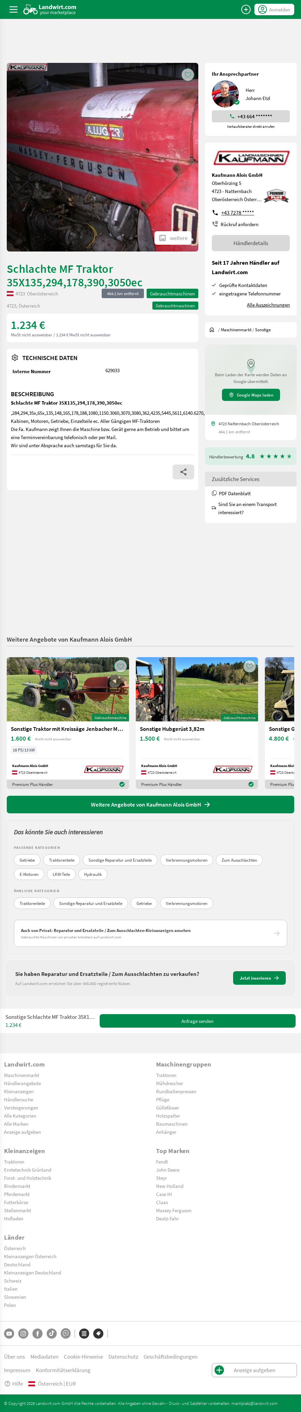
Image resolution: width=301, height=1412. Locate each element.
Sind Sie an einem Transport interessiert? (244, 508)
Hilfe (13, 1383)
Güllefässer (167, 1107)
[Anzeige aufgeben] (246, 9)
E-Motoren (29, 874)
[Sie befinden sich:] (213, 329)
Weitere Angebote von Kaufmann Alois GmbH (69, 639)
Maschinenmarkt (21, 1075)
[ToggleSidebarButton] (13, 9)
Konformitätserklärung (63, 1370)
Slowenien (15, 1296)
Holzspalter (168, 1115)
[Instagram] (23, 1334)
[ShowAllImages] (173, 238)
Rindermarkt (17, 1185)
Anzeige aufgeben (22, 1131)
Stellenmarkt (17, 1210)
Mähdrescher (169, 1083)
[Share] (183, 471)
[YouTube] (9, 1334)
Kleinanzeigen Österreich (30, 1256)
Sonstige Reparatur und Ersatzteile (120, 860)
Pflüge (162, 1099)
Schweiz (12, 1280)
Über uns (14, 1356)
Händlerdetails (250, 243)
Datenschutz (123, 1356)
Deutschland (17, 1264)
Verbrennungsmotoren (186, 860)
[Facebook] (37, 1334)
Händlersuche (18, 1099)
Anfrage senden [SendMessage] (197, 1021)
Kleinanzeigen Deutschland (32, 1272)
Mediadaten (44, 1356)
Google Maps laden (251, 395)
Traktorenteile (61, 860)
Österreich (15, 1248)
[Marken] (98, 1334)
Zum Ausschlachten (239, 860)
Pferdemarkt (17, 1194)
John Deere (167, 1169)
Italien (11, 1288)
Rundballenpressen (176, 1091)
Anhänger (166, 1131)
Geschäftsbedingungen (171, 1356)
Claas (162, 1202)
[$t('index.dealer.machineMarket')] (236, 329)
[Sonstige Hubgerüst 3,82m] (197, 723)
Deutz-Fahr (167, 1218)
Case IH (164, 1194)
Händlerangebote (22, 1083)
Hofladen (13, 1218)
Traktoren (166, 1075)
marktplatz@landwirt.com (254, 1403)
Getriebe (27, 860)
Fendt (162, 1161)
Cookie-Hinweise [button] (83, 1356)
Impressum (17, 1370)
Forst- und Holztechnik (27, 1177)
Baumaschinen (171, 1123)
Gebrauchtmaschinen (172, 293)
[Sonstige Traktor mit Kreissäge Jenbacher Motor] (68, 723)
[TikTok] (52, 1334)
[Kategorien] (84, 1334)
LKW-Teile (61, 874)
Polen (10, 1304)
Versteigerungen (21, 1107)
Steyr (161, 1177)
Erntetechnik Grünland (27, 1169)
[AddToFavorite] (187, 74)
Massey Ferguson (174, 1210)
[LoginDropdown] (274, 9)
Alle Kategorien (20, 1115)
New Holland (169, 1185)
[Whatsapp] (66, 1333)
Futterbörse (16, 1202)
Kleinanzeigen (19, 1091)
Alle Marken (16, 1123)
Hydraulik (93, 874)
